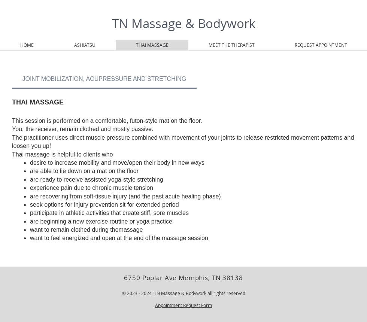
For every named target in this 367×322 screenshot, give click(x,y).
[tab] (104, 79)
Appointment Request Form (183, 305)
